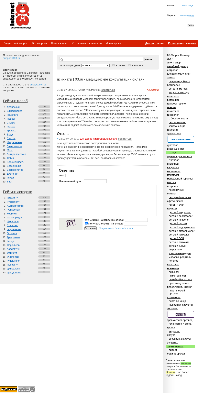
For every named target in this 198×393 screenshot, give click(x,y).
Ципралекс (13, 268)
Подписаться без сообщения (116, 228)
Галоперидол (14, 217)
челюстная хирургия (181, 304)
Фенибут (12, 252)
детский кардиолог (180, 212)
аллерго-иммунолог (179, 73)
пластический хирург (179, 286)
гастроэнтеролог (177, 103)
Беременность (15, 161)
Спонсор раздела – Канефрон (181, 139)
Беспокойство (15, 169)
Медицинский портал (20, 16)
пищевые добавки (179, 81)
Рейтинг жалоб (15, 101)
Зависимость (14, 146)
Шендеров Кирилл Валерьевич (98, 138)
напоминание (187, 15)
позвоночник (176, 189)
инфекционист (175, 148)
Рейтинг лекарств (17, 192)
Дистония (12, 173)
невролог (172, 186)
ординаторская (176, 353)
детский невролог (179, 219)
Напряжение (14, 142)
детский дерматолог (180, 215)
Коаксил (11, 213)
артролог (172, 70)
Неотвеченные (59, 43)
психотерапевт (177, 275)
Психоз (11, 126)
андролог (174, 331)
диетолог (172, 145)
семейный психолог (180, 279)
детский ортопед (178, 223)
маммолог (173, 174)
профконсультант (179, 283)
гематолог (173, 111)
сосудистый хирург (180, 338)
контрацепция (177, 126)
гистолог (174, 159)
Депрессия (13, 106)
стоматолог (174, 297)
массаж (171, 182)
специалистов (38, 84)
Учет (9, 181)
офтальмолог (175, 201)
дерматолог (174, 133)
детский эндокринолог (182, 227)
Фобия (11, 158)
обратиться (108, 89)
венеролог (173, 96)
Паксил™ (12, 197)
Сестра (11, 138)
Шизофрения (14, 110)
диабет (173, 349)
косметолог (174, 171)
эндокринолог (175, 346)
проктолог (173, 264)
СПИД (172, 152)
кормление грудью (180, 253)
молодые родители (180, 257)
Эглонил (12, 233)
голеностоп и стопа (180, 323)
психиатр (173, 268)
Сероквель (13, 245)
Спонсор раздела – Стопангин (181, 314)
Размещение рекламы (182, 43)
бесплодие (173, 84)
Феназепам (13, 209)
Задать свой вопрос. (16, 43)
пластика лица (177, 301)
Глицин (11, 177)
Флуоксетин (14, 229)
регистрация (187, 5)
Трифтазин (13, 237)
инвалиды (173, 163)
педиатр (172, 208)
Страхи (11, 122)
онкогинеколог (177, 122)
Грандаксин (14, 272)
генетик (171, 107)
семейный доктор (177, 66)
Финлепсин (13, 256)
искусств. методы (179, 92)
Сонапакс (12, 225)
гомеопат (172, 129)
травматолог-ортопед (179, 320)
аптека (171, 77)
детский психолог (179, 234)
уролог (171, 327)
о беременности (178, 118)
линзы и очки (176, 204)
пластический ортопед (177, 292)
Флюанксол (13, 260)
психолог (174, 271)
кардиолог (173, 167)
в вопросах (138, 65)
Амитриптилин (15, 205)
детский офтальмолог (181, 230)
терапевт (172, 308)
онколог (171, 193)
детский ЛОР (176, 238)
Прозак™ (12, 264)
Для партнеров (154, 43)
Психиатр (12, 114)
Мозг (10, 150)
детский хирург (177, 245)
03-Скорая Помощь (178, 55)
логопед (173, 260)
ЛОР (169, 58)
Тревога (11, 130)
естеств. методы (178, 88)
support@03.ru (11, 58)
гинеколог (173, 114)
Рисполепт (13, 201)
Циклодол (13, 221)
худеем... (172, 342)
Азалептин (13, 248)
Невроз (11, 118)
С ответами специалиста (87, 43)
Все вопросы (39, 43)
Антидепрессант (16, 154)
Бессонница (14, 165)
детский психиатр (179, 242)
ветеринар (173, 99)
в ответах (121, 65)
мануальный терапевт (180, 178)
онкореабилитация (180, 197)
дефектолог (176, 249)
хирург (171, 334)
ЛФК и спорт (174, 62)
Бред (10, 134)
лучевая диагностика (179, 156)
